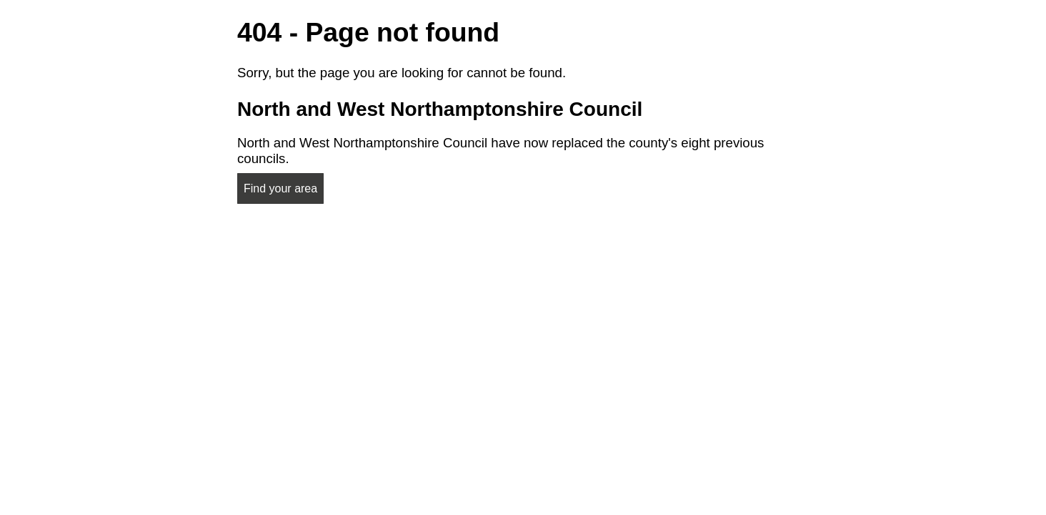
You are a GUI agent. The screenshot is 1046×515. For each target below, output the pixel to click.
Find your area (280, 188)
